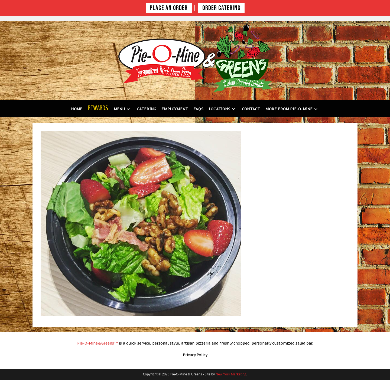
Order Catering (221, 8)
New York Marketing (231, 374)
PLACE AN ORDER (169, 8)
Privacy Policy (195, 354)
